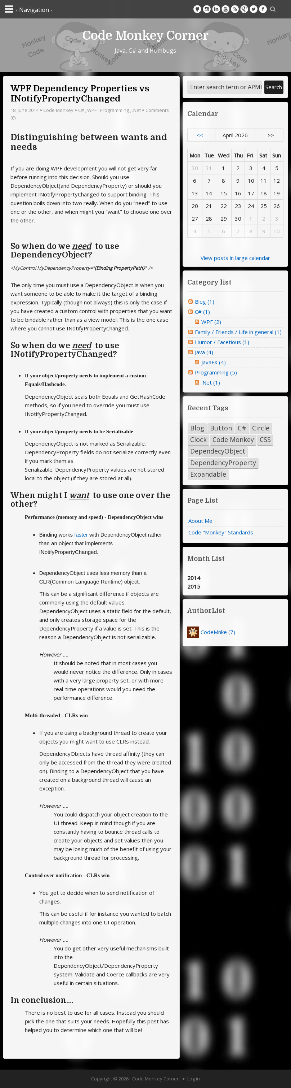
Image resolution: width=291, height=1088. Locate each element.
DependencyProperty (223, 462)
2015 (193, 586)
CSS (265, 439)
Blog (197, 428)
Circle (260, 428)
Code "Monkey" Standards (220, 532)
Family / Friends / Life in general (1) (238, 331)
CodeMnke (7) (218, 632)
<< (200, 135)
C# (81, 110)
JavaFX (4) (213, 362)
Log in (193, 1078)
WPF (92, 110)
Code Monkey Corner (145, 35)
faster (81, 535)
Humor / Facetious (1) (222, 342)
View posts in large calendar (235, 257)
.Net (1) (210, 382)
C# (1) (202, 311)
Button (221, 428)
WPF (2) (211, 321)
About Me (200, 520)
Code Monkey (58, 110)
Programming (114, 110)
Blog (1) (204, 301)
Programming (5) (216, 372)
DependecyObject (217, 451)
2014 (193, 577)
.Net (136, 110)
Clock (198, 439)
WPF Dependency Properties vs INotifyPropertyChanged (79, 93)
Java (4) (204, 352)
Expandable (208, 474)
